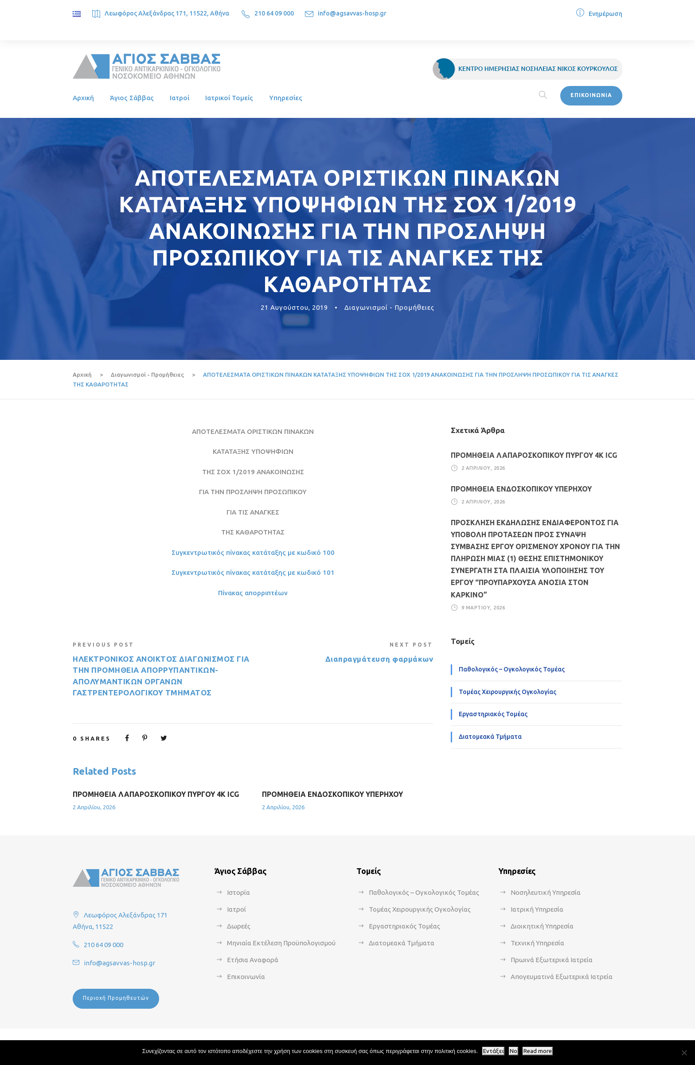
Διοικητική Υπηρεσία (542, 926)
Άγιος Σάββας (132, 97)
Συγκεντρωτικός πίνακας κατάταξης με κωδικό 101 (253, 572)
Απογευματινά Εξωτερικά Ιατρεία (562, 976)
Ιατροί (179, 97)
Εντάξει (493, 1051)
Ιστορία (238, 892)
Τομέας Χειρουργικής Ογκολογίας (507, 691)
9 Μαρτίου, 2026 (483, 607)
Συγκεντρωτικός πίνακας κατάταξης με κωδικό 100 (253, 552)
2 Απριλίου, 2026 (94, 807)
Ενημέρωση (605, 13)
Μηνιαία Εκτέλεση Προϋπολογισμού (281, 943)
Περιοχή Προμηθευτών (116, 998)
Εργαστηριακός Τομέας (493, 714)
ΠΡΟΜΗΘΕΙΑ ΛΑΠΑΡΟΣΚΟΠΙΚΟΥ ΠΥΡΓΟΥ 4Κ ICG (156, 794)
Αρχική (83, 97)
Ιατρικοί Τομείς (229, 97)
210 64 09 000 (274, 13)
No (513, 1051)
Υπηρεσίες (285, 97)
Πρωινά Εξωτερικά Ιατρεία (552, 960)
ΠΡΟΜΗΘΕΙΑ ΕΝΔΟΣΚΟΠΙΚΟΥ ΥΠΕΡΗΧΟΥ (332, 794)
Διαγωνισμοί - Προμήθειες (389, 307)
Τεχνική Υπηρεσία (537, 943)
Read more (537, 1051)
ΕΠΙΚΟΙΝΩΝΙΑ (591, 95)
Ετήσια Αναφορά (252, 960)
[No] (683, 1052)
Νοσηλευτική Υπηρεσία (546, 892)
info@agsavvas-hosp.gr (352, 13)
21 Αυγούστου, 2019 (294, 307)
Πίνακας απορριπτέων (253, 593)
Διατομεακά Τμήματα (490, 736)
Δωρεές (238, 926)
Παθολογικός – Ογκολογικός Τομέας (512, 669)
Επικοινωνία (246, 976)
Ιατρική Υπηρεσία (537, 909)
